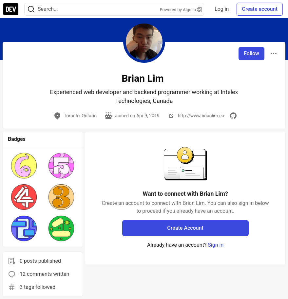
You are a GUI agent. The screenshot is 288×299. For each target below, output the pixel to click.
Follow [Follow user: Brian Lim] (251, 53)
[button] (24, 166)
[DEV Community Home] (11, 9)
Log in (222, 9)
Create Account (185, 228)
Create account (260, 9)
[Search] (31, 9)
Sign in (215, 245)
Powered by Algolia (181, 9)
